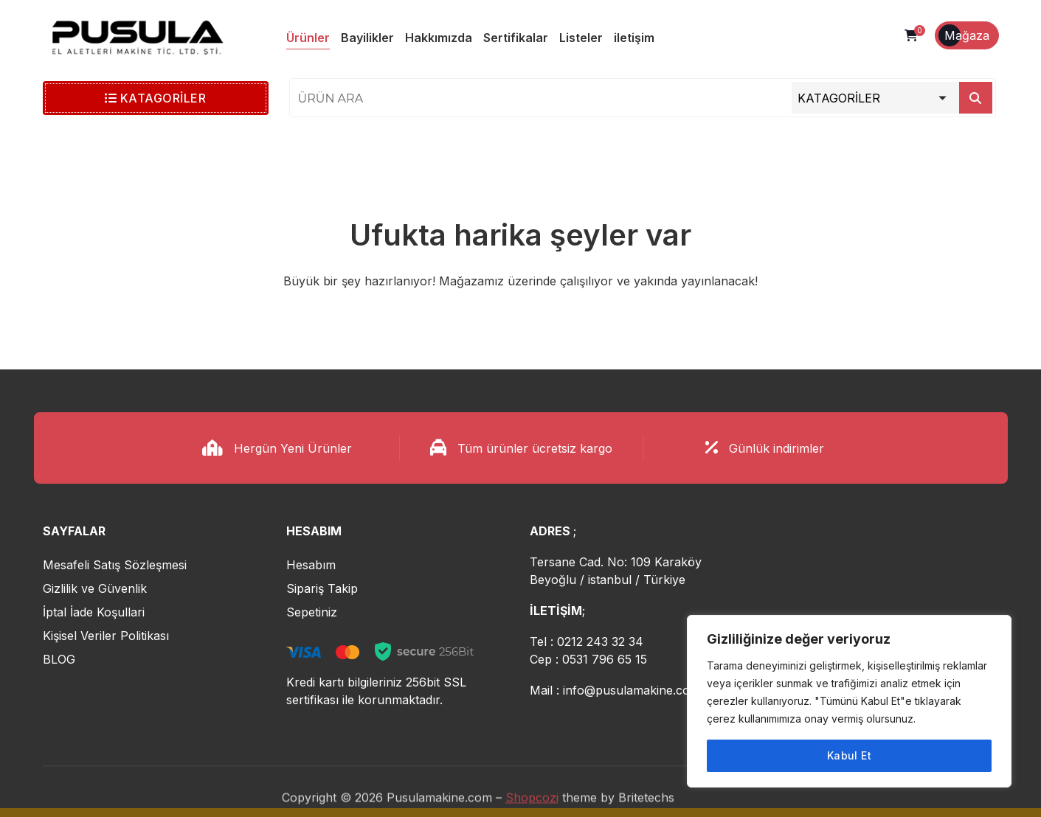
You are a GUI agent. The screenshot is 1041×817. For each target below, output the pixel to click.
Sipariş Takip (322, 588)
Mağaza (966, 35)
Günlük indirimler (776, 448)
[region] (849, 701)
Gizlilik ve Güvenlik (95, 588)
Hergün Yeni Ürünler (293, 448)
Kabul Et (849, 755)
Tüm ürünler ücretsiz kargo (534, 448)
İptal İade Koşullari (94, 612)
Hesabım (311, 564)
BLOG (59, 659)
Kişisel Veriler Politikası (106, 635)
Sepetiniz (311, 612)
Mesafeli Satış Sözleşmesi (115, 564)
